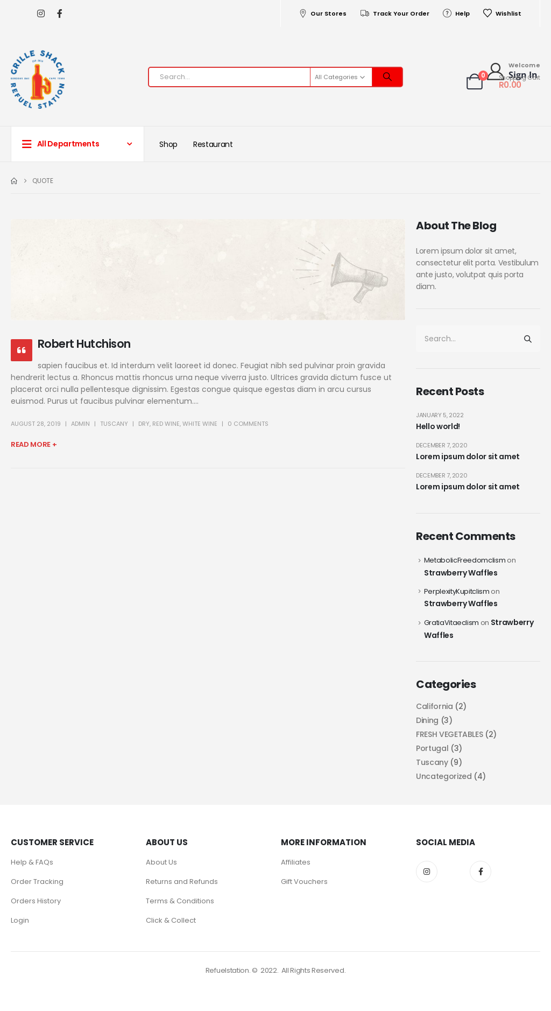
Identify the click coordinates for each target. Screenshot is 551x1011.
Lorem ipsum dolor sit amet (468, 456)
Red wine (166, 423)
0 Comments (248, 423)
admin (80, 423)
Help (456, 13)
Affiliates (295, 862)
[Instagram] (40, 13)
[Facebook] (59, 13)
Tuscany (114, 423)
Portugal (432, 748)
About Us (161, 862)
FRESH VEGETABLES (449, 734)
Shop (168, 144)
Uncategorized (443, 776)
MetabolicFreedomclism (465, 560)
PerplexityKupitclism (457, 591)
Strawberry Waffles (461, 572)
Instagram (426, 871)
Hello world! (438, 426)
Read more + (33, 444)
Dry (144, 423)
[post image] (208, 269)
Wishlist (502, 13)
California (434, 706)
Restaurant (213, 144)
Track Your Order (394, 13)
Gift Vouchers (304, 881)
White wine (199, 423)
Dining (427, 720)
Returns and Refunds (182, 881)
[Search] (387, 77)
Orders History (36, 901)
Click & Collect (171, 920)
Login (20, 920)
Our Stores (322, 13)
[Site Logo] (38, 79)
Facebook (480, 871)
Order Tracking (37, 881)
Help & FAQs (32, 862)
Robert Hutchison (84, 344)
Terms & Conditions (180, 901)
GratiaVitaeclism (451, 622)
